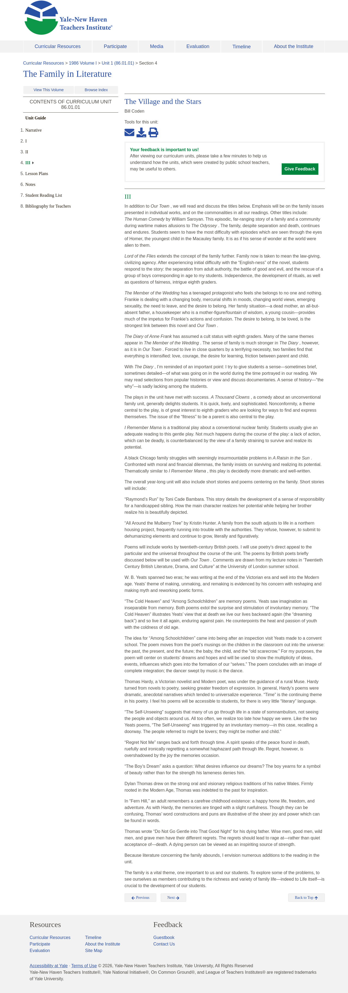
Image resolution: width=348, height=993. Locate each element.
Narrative (33, 130)
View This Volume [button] (49, 90)
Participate (115, 46)
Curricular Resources (58, 46)
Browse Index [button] (96, 90)
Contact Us (164, 944)
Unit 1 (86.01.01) (118, 63)
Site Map (93, 950)
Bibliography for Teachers (48, 206)
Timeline (241, 46)
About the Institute (293, 46)
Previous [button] (140, 898)
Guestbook (163, 937)
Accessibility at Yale (49, 965)
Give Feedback (300, 169)
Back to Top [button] (306, 898)
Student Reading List (43, 195)
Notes (30, 184)
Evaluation (198, 46)
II (26, 152)
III (27, 162)
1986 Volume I (83, 63)
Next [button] (173, 898)
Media (156, 46)
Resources (45, 924)
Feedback (167, 924)
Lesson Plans (36, 173)
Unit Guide (35, 118)
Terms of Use (84, 965)
